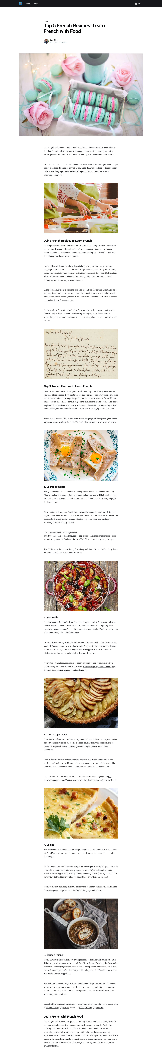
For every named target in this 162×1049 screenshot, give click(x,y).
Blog (36, 4)
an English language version (91, 1007)
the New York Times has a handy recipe (90, 539)
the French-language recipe (57, 1007)
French (46, 21)
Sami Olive (54, 40)
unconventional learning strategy (75, 313)
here (66, 890)
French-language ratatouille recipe (71, 670)
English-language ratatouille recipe (98, 666)
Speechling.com (95, 1039)
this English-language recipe (92, 780)
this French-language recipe (70, 536)
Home (28, 4)
